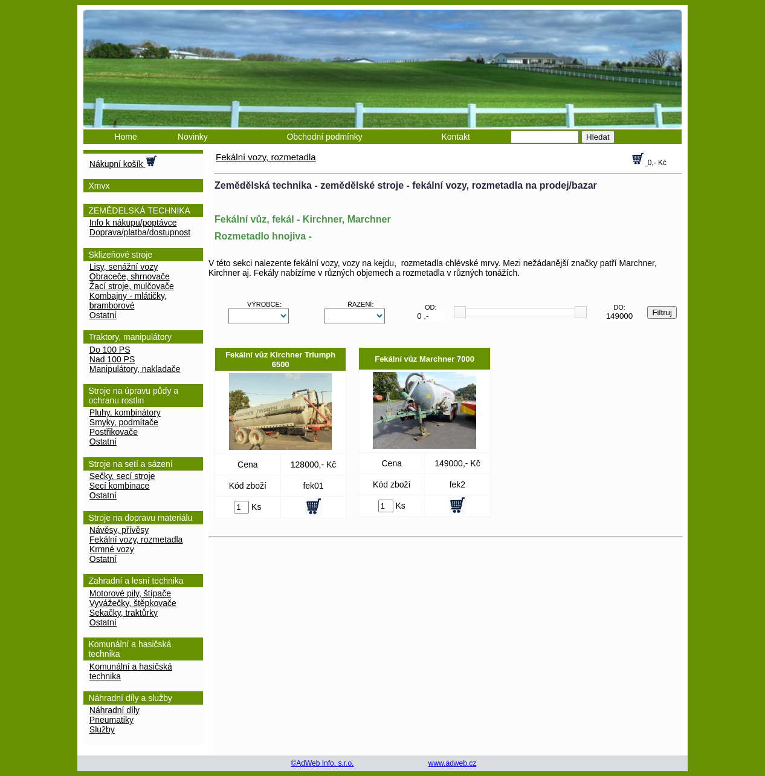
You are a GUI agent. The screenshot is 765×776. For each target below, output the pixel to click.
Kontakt (455, 137)
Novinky (193, 137)
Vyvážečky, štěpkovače (132, 603)
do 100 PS (110, 349)
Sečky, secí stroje (122, 476)
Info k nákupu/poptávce (133, 222)
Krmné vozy (111, 549)
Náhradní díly (114, 710)
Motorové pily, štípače (130, 593)
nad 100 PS (112, 359)
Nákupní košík (123, 162)
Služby (102, 729)
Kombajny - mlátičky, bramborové (128, 300)
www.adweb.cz (452, 763)
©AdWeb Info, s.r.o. (322, 763)
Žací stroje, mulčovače (131, 286)
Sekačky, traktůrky (123, 613)
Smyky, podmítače (123, 422)
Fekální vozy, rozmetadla (136, 539)
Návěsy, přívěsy (119, 530)
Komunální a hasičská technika (130, 671)
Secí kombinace (119, 486)
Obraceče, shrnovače (129, 276)
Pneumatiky (111, 720)
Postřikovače (113, 432)
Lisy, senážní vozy (123, 267)
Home (125, 137)
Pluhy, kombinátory (125, 412)
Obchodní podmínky (324, 137)
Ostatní (103, 315)
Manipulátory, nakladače (135, 369)
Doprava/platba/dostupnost (139, 232)
